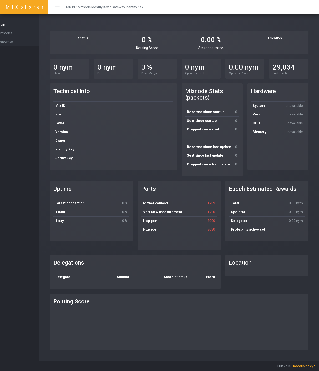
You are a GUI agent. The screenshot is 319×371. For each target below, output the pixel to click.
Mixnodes (13, 33)
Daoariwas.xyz (304, 366)
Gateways (13, 42)
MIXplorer (26, 7)
